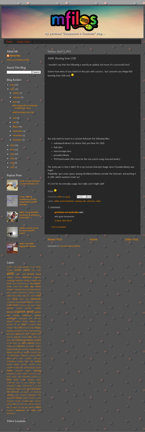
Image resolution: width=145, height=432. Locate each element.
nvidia (9, 364)
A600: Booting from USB (23, 112)
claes (27, 299)
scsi (34, 386)
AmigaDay (10, 280)
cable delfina (17, 296)
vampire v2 (15, 407)
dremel (10, 325)
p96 (17, 368)
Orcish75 (32, 364)
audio (9, 287)
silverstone (36, 389)
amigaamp (37, 277)
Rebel (16, 380)
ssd (31, 392)
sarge (18, 386)
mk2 (15, 358)
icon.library (29, 340)
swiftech (18, 398)
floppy (38, 328)
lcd (15, 349)
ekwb (23, 324)
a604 (24, 274)
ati (28, 284)
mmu (21, 358)
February (17, 97)
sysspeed (10, 401)
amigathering (36, 280)
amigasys (27, 280)
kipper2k (10, 349)
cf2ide (15, 299)
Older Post (131, 239)
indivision (21, 346)
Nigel (27, 361)
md (8, 355)
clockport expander (15, 302)
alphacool (27, 277)
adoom (18, 277)
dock (39, 321)
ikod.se (38, 343)
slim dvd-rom (13, 392)
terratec (18, 401)
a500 (33, 270)
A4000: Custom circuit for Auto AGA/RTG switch (28, 231)
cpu (28, 305)
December (17, 140)
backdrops (10, 290)
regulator (31, 380)
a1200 (17, 270)
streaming (37, 392)
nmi (31, 361)
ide (19, 343)
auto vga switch (33, 286)
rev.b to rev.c (22, 383)
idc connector (12, 343)
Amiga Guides (23, 41)
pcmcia (38, 368)
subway (78, 201)
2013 (12, 150)
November (18, 135)
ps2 (35, 374)
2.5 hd (32, 267)
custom (10, 308)
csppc (38, 305)
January (16, 93)
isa (27, 346)
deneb (25, 321)
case (38, 295)
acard (38, 274)
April (15, 102)
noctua (38, 361)
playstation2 (11, 374)
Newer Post (55, 239)
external (10, 328)
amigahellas (19, 280)
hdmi (39, 334)
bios (24, 290)
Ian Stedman (17, 340)
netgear (20, 361)
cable (9, 296)
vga (22, 407)
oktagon (16, 364)
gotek (9, 334)
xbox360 (10, 413)
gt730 (23, 334)
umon (9, 404)
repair (38, 380)
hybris (35, 337)
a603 (18, 274)
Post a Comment (59, 227)
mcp (39, 352)
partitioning (28, 368)
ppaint (30, 374)
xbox (39, 410)
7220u (38, 267)
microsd (32, 355)
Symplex (32, 398)
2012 (12, 145)
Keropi (31, 346)
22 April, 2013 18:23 (63, 221)
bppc (9, 293)
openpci (24, 364)
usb (84, 201)
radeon (14, 377)
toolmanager (27, 401)
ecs (18, 325)
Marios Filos (15, 56)
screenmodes (27, 386)
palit (21, 368)
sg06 (29, 389)
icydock (37, 340)
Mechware (15, 355)
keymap (38, 346)
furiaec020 (37, 331)
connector (29, 302)
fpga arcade (15, 331)
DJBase (32, 321)
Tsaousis (38, 401)
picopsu (37, 371)
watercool (20, 410)
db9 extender (35, 318)
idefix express (28, 343)
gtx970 (28, 334)
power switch (22, 374)
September (18, 131)
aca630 (31, 274)
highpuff (17, 337)
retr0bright (11, 383)
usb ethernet (29, 404)
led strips (25, 349)
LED (19, 349)
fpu (22, 331)
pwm (8, 377)
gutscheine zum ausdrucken (67, 212)
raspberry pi (36, 377)
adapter (10, 277)
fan (20, 327)
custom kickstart (67, 201)
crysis (33, 305)
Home (9, 41)
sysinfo (38, 398)
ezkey (15, 328)
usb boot (91, 201)
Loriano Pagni (35, 349)
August (16, 127)
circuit (21, 299)
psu (39, 374)
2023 (12, 167)
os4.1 (39, 364)
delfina (17, 321)
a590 (39, 270)
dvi (15, 325)
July (14, 122)
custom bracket (24, 308)
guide (34, 334)
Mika (39, 355)
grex (18, 334)
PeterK (10, 371)
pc (34, 368)
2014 (12, 154)
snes (21, 392)
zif (14, 413)
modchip (28, 358)
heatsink (10, 337)
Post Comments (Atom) (70, 246)
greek (13, 334)
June (15, 118)
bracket (14, 293)
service (23, 389)
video (98, 201)
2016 (12, 163)
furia (31, 331)
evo (39, 324)
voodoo (10, 410)
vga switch (29, 407)
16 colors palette (21, 267)
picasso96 (19, 371)
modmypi (37, 358)
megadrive (24, 355)
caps (24, 296)
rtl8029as (32, 383)
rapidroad (26, 377)
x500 (33, 410)
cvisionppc (22, 318)
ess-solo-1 (31, 325)
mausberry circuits (30, 352)
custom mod (24, 312)
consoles (38, 302)
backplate (18, 290)
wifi (28, 410)
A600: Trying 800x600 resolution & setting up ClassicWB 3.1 (29, 215)
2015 (12, 158)
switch (25, 398)
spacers (26, 392)
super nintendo (21, 395)
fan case (26, 328)
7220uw (10, 270)
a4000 (26, 270)
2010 (12, 85)
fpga (8, 331)
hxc (30, 337)
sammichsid (11, 386)
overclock (11, 368)
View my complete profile (18, 60)
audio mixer (18, 287)
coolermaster (13, 305)
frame (26, 331)
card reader (31, 296)
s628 (39, 383)
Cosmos (23, 305)
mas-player (18, 352)
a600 (56, 201)
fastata (31, 328)
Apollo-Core (21, 284)
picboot (28, 371)
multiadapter (11, 361)
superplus (32, 395)
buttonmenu (22, 293)
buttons (31, 293)
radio (20, 377)
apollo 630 (11, 284)
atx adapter (35, 283)
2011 (12, 89)
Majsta (10, 352)
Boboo (38, 290)
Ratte (9, 380)
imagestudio (11, 346)
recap (23, 380)
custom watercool (22, 315)
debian (10, 321)
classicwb (36, 299)
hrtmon (24, 337)
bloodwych (30, 290)
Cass (8, 299)
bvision (38, 293)
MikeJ (9, 358)
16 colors (10, 267)
